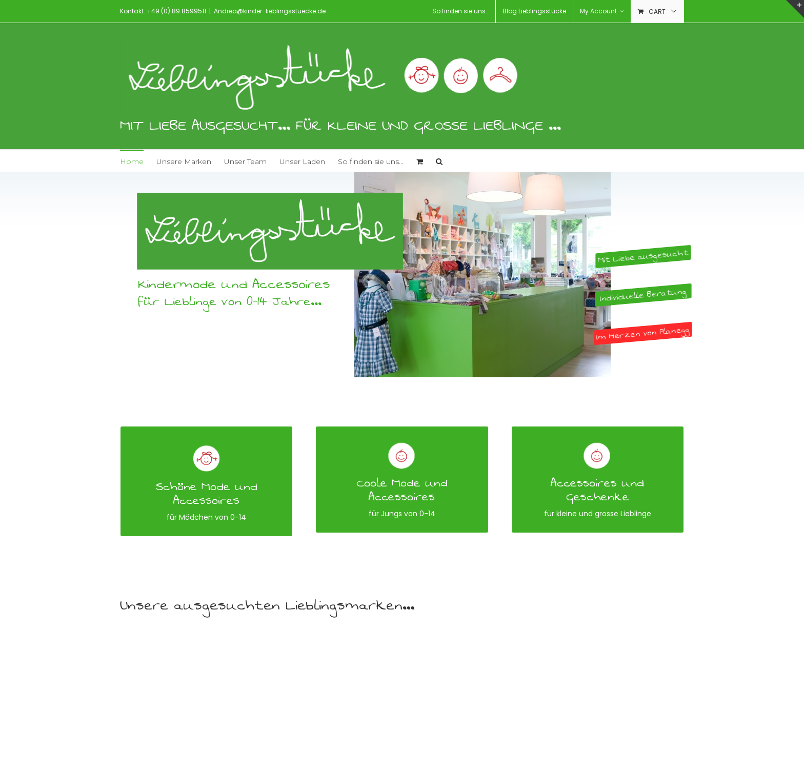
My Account (602, 11)
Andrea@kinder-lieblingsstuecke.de (270, 11)
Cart (657, 11)
